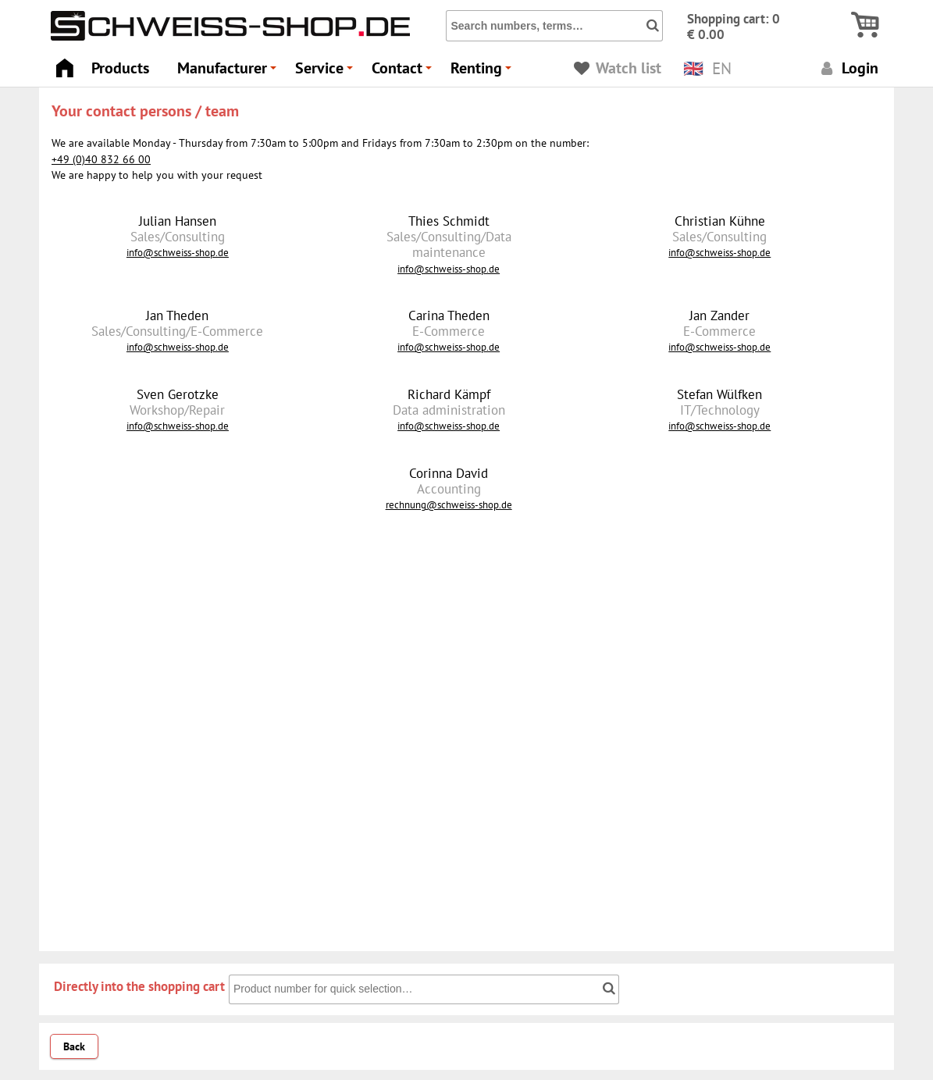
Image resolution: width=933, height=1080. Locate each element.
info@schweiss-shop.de (177, 252)
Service (326, 72)
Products (120, 67)
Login (847, 67)
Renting (483, 72)
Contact (404, 72)
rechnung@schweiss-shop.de (449, 504)
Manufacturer (229, 72)
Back (74, 1046)
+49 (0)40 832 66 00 (101, 159)
